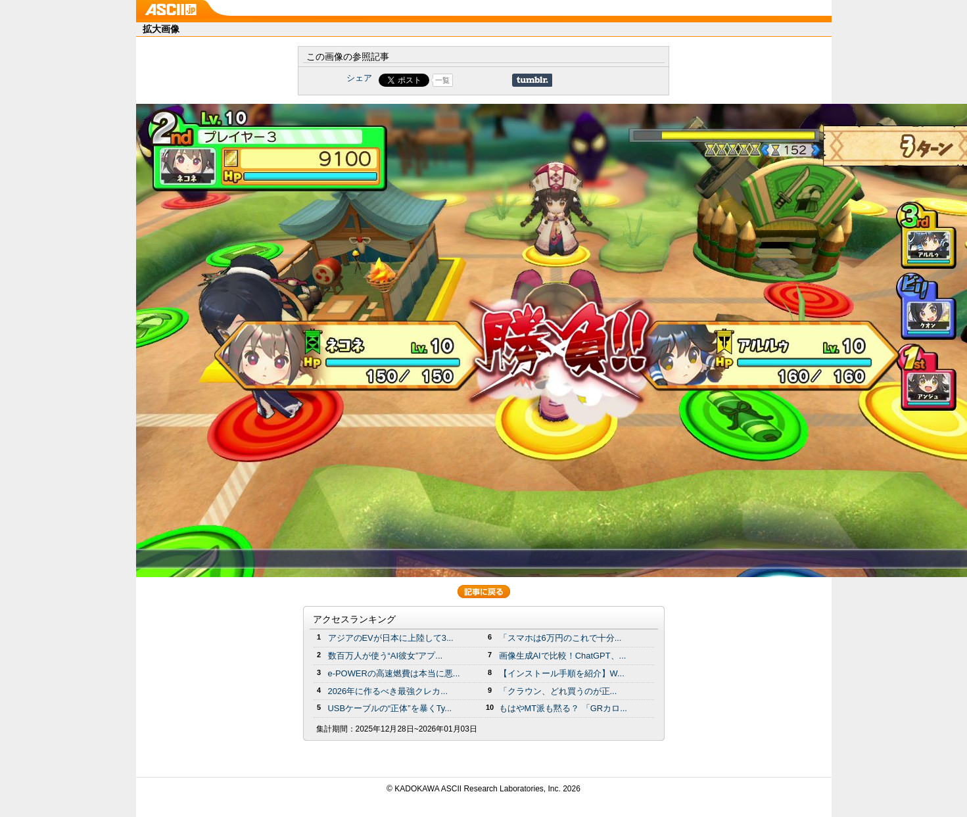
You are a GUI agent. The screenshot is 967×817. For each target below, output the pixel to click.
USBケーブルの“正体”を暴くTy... (390, 708)
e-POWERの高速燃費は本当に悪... (394, 673)
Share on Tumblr (532, 80)
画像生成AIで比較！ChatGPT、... (562, 656)
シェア (359, 78)
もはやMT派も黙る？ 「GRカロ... (563, 708)
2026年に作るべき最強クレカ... (388, 691)
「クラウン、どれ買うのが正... (558, 691)
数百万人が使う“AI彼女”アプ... (385, 656)
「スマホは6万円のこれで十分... (560, 638)
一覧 (442, 80)
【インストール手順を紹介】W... (562, 673)
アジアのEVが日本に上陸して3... (391, 638)
